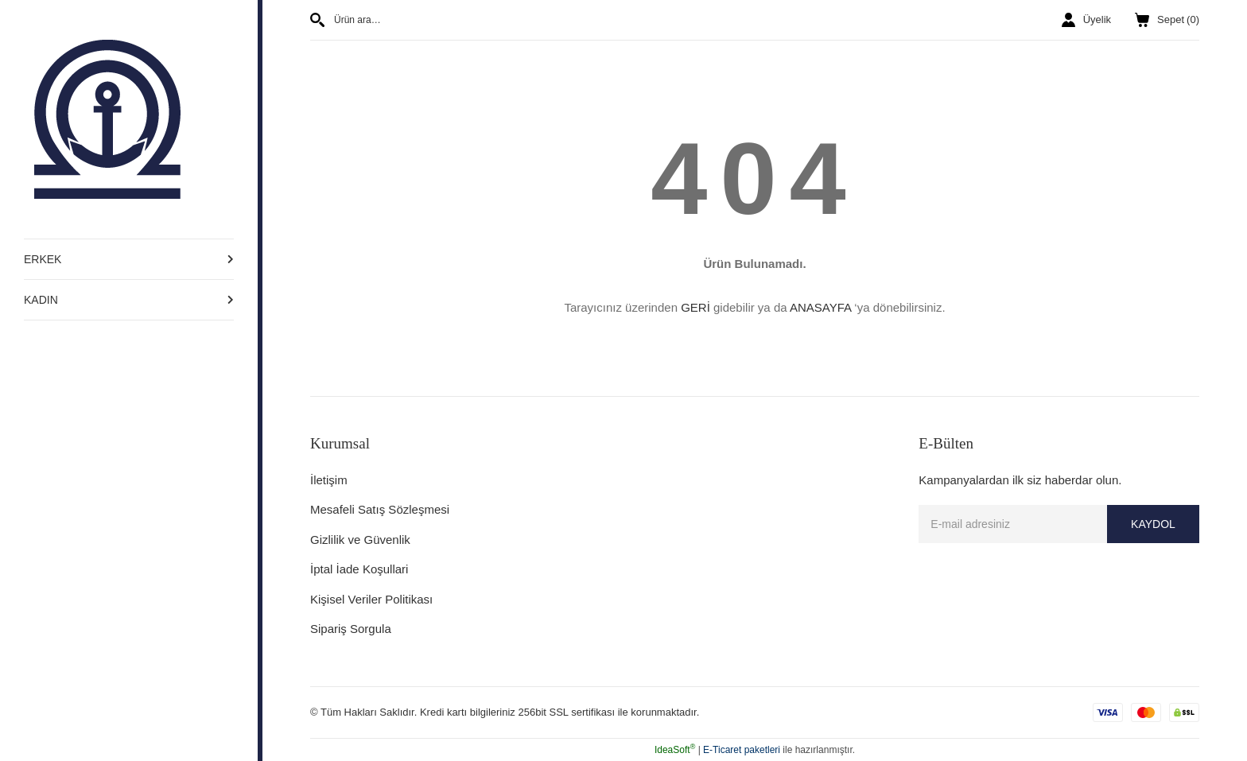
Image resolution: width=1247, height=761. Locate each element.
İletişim (329, 480)
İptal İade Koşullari (359, 569)
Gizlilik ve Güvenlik (360, 539)
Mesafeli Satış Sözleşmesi (379, 509)
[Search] (526, 20)
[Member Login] (1086, 20)
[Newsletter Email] (1059, 524)
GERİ (695, 307)
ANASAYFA (820, 307)
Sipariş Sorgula (350, 628)
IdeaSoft (675, 749)
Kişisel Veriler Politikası (371, 599)
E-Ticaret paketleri (741, 749)
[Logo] (107, 118)
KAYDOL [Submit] (1153, 524)
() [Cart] (1167, 20)
